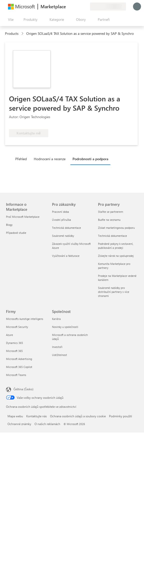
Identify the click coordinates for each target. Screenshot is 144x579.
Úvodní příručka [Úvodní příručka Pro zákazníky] (61, 220)
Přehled (21, 158)
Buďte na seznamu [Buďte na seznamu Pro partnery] (109, 220)
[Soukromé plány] (86, 6)
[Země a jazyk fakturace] (108, 7)
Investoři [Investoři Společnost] (57, 347)
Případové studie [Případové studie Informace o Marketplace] (16, 233)
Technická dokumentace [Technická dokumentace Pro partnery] (112, 236)
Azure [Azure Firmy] (9, 335)
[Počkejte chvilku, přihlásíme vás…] (137, 7)
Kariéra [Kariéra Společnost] (56, 319)
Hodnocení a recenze (50, 158)
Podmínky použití (120, 416)
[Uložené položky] (80, 6)
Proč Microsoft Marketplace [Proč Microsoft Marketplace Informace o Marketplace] (23, 217)
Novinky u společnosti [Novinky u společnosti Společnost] (65, 327)
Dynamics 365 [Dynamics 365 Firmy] (14, 343)
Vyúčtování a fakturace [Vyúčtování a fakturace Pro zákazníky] (66, 256)
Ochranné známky (19, 424)
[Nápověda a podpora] (74, 6)
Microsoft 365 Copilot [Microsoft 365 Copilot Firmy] (19, 367)
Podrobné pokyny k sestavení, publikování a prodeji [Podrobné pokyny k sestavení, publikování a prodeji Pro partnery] (115, 246)
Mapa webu (15, 416)
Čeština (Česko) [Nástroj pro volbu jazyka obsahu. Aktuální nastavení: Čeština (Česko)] (24, 389)
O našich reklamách (47, 424)
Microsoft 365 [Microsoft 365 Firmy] (14, 351)
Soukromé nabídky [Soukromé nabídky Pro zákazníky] (63, 236)
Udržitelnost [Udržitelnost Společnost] (59, 355)
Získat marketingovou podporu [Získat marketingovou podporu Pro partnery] (116, 228)
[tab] (22, 158)
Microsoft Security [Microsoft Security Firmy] (17, 327)
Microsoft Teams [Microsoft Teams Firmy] (16, 375)
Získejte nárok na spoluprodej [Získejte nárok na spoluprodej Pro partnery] (116, 256)
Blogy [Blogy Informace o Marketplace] (9, 225)
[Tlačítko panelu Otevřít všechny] (10, 19)
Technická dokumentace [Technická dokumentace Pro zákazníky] (66, 228)
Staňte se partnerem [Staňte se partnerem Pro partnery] (110, 212)
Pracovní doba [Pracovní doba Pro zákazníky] (60, 212)
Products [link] (11, 33)
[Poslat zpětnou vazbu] (68, 6)
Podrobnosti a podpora (90, 158)
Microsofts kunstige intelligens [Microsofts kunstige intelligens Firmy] (24, 319)
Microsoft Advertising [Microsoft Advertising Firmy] (19, 359)
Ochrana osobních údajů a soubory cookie (78, 416)
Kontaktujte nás (36, 416)
